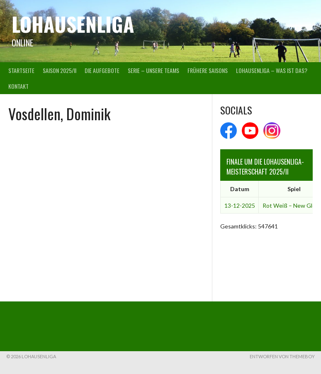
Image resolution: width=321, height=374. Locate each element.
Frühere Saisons (207, 70)
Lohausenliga (73, 24)
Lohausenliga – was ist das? (271, 70)
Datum (239, 188)
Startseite (21, 70)
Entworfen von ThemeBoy (282, 356)
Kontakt (18, 86)
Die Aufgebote (102, 70)
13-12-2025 (239, 205)
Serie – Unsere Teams (153, 70)
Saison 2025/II (59, 70)
